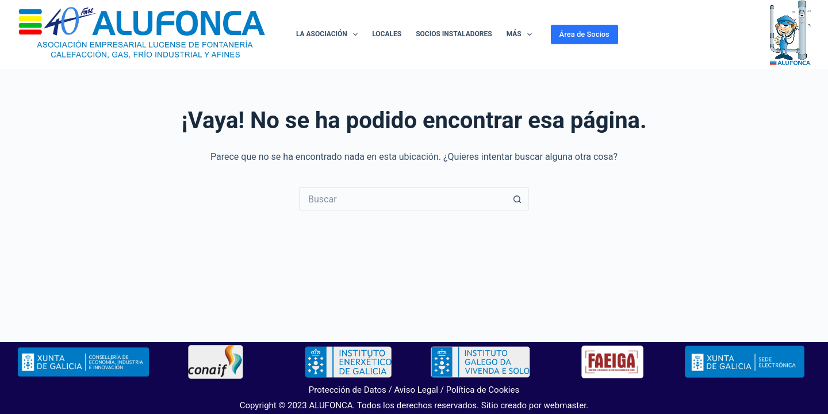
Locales (386, 34)
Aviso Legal (416, 390)
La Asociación (329, 34)
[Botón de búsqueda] (517, 198)
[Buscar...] (402, 198)
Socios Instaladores (454, 34)
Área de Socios (584, 34)
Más (521, 34)
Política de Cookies (483, 390)
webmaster (565, 405)
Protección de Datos (347, 390)
